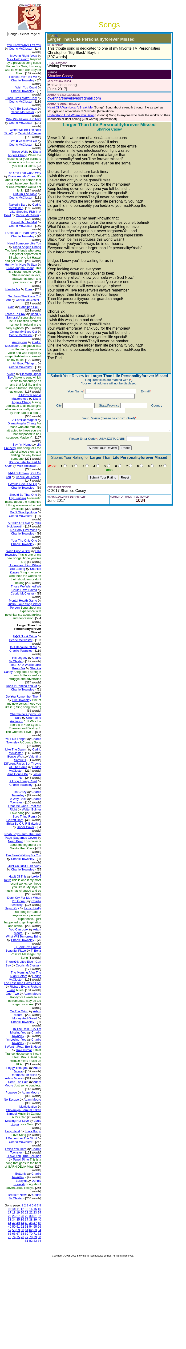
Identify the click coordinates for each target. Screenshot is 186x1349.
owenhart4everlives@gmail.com (70, 98)
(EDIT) (54, 35)
